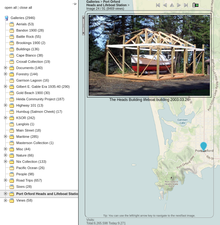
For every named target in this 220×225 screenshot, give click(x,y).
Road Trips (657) (29, 180)
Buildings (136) (27, 49)
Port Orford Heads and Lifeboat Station (106, 3)
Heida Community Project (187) (40, 99)
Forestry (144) (27, 74)
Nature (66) (25, 155)
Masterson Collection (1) (35, 143)
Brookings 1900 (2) (30, 43)
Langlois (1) (25, 124)
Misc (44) (23, 149)
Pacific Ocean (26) (30, 168)
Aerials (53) (25, 24)
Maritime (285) (27, 136)
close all (26, 7)
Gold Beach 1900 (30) (33, 93)
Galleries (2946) (23, 18)
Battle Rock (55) (28, 36)
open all (11, 7)
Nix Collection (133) (31, 161)
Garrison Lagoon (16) (32, 80)
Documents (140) (29, 68)
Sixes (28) (24, 186)
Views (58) (24, 200)
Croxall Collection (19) (33, 61)
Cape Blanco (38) (29, 55)
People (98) (25, 174)
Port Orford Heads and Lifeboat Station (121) (52, 194)
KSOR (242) (25, 118)
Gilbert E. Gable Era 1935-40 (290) (43, 86)
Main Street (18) (28, 130)
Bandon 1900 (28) (30, 30)
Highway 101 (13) (29, 105)
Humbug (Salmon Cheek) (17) (39, 111)
